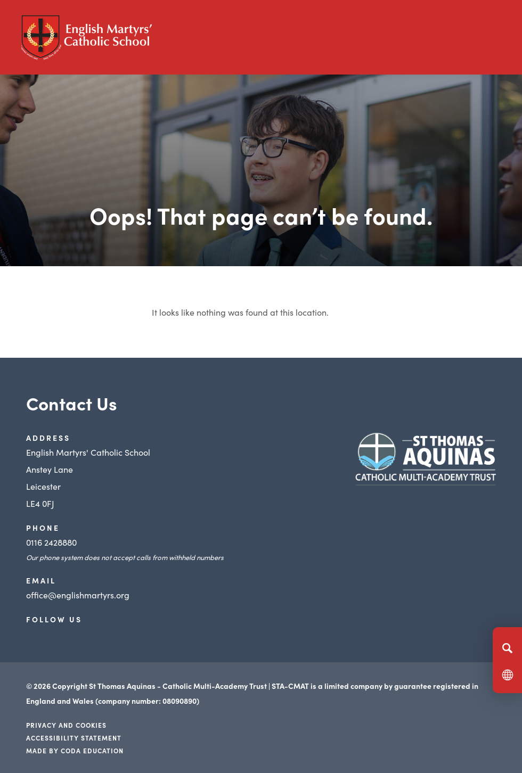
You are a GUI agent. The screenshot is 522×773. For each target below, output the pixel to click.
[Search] (507, 648)
